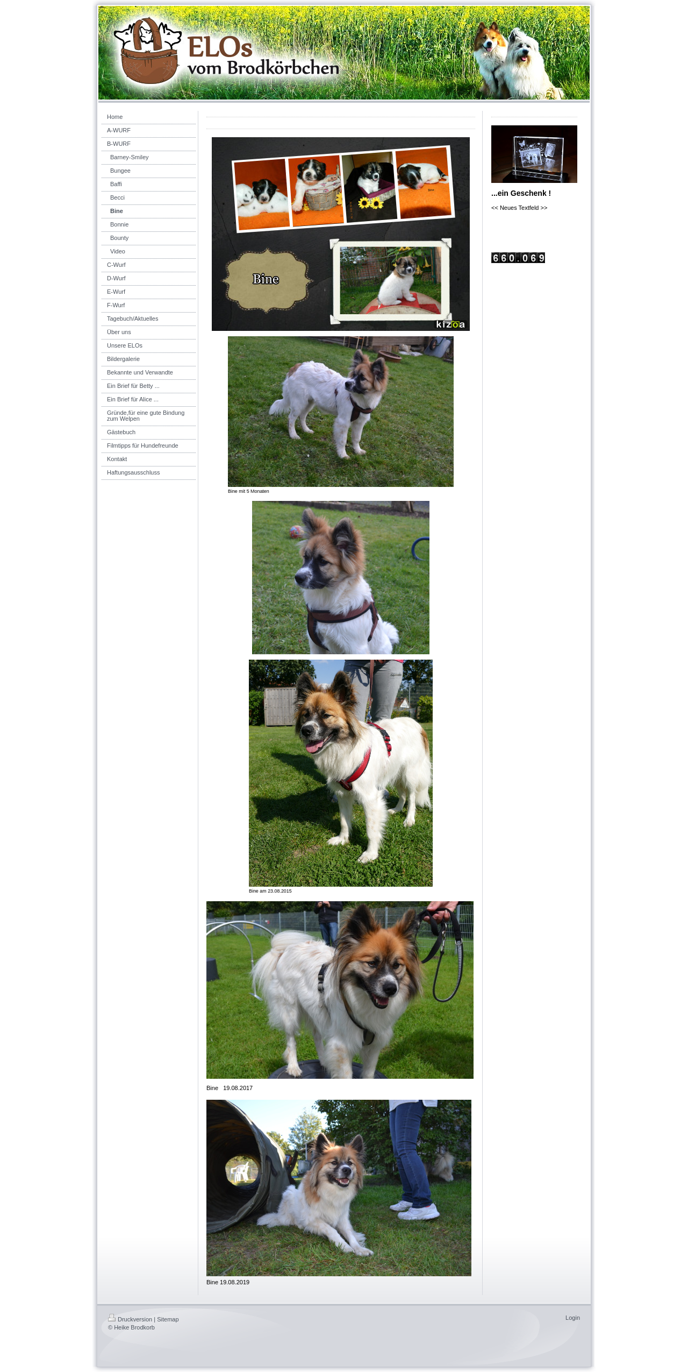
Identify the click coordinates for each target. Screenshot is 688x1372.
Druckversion (130, 1319)
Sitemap (167, 1319)
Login (572, 1317)
